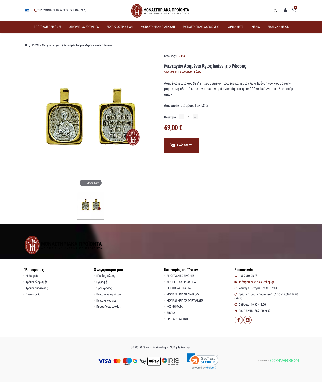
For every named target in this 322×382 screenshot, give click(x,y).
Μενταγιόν (55, 45)
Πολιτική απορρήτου (108, 294)
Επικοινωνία (33, 294)
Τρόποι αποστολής (37, 288)
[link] (202, 361)
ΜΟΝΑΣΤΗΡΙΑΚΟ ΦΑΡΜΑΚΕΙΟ (201, 27)
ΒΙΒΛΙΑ (255, 27)
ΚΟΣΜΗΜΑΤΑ (235, 27)
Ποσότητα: (170, 117)
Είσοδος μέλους (105, 276)
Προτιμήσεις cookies (108, 307)
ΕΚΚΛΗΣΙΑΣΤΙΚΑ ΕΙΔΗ (120, 27)
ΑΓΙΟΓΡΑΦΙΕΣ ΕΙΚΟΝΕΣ (47, 27)
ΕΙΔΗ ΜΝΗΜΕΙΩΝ (278, 27)
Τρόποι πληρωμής (36, 282)
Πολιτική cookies (106, 300)
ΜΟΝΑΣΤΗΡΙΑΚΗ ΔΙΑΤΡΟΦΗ (158, 27)
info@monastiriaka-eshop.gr (256, 282)
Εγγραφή (101, 282)
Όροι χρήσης (104, 288)
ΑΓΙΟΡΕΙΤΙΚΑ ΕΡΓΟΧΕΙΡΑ (84, 27)
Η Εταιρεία (32, 276)
